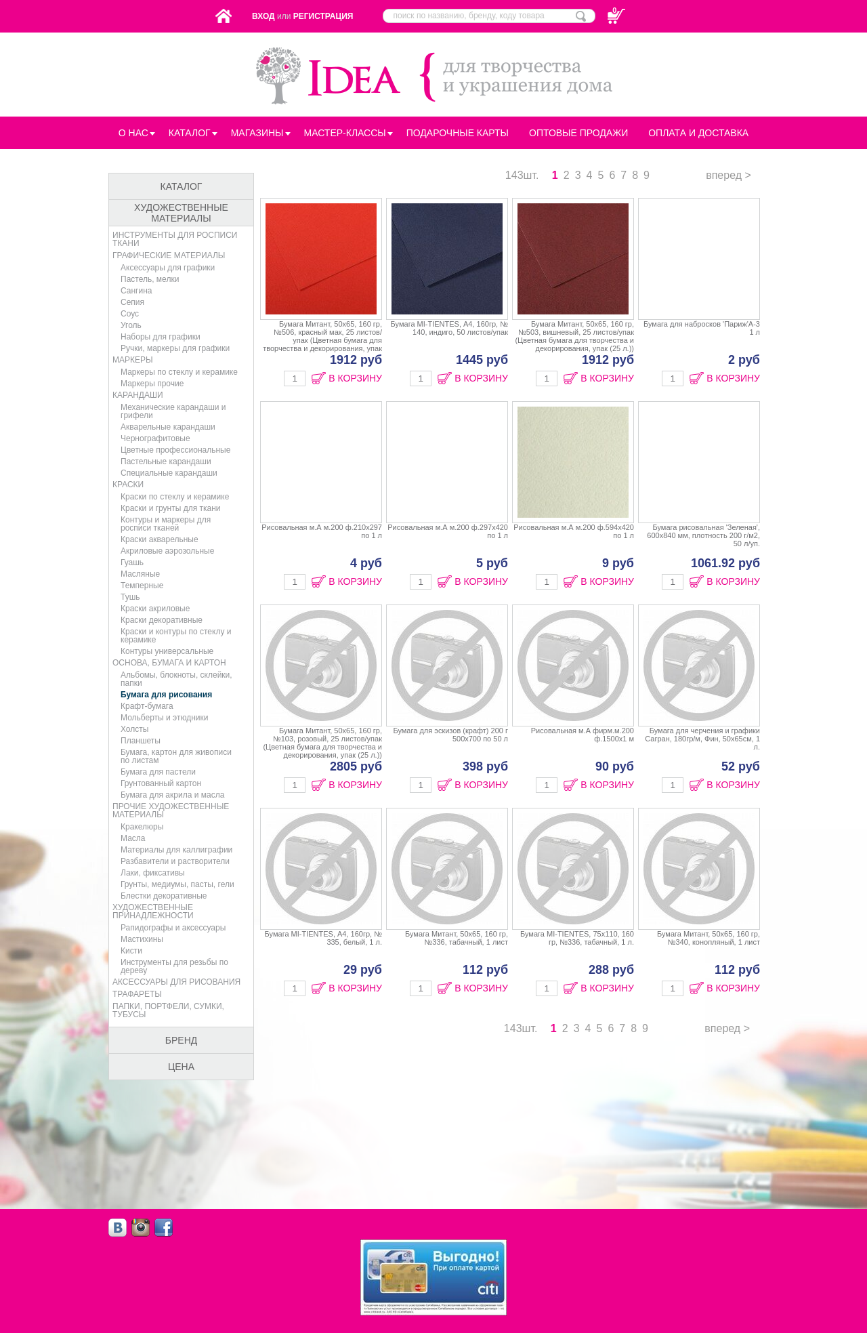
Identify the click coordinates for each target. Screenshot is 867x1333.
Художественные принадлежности (153, 911)
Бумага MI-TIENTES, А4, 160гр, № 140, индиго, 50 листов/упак (447, 344)
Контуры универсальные (167, 651)
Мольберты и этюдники (165, 717)
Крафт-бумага (147, 706)
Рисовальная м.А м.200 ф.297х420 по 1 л (447, 547)
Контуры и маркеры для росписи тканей (166, 524)
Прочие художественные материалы (170, 810)
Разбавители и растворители (175, 861)
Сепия (132, 302)
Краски (128, 484)
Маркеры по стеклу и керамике (179, 372)
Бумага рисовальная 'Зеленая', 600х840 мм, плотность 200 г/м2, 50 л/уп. (699, 547)
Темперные (142, 585)
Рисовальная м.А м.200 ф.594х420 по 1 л (573, 547)
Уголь (131, 325)
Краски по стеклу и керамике (175, 496)
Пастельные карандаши (166, 461)
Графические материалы (168, 255)
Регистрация (323, 16)
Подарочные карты (457, 132)
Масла (133, 838)
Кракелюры (142, 827)
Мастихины (142, 939)
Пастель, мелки (150, 279)
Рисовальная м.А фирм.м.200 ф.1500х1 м (573, 750)
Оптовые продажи (578, 132)
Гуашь (132, 562)
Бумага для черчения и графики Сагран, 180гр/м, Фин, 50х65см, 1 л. (699, 750)
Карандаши (137, 395)
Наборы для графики (160, 337)
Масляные (140, 574)
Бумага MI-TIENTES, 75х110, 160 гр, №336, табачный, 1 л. (573, 954)
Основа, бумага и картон (169, 663)
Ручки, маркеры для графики (175, 348)
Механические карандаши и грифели (173, 411)
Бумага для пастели (158, 772)
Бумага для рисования (166, 694)
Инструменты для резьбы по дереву (174, 966)
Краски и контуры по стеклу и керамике (176, 635)
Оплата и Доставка (698, 132)
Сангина (136, 290)
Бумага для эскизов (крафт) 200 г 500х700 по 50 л (447, 750)
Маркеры (132, 360)
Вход (263, 16)
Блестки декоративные (164, 896)
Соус (130, 314)
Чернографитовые (155, 438)
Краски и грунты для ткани (171, 508)
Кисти (131, 951)
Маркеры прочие (152, 383)
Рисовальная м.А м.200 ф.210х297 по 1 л (321, 547)
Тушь (130, 597)
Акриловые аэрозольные (167, 551)
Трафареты (137, 994)
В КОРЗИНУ (355, 378)
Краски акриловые (155, 608)
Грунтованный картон (161, 783)
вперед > (728, 175)
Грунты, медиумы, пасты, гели (177, 884)
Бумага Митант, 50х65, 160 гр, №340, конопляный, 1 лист (699, 954)
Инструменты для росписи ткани (175, 239)
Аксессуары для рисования (176, 982)
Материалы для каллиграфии (176, 850)
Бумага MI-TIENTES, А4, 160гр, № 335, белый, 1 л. (321, 954)
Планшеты (141, 740)
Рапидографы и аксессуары (173, 927)
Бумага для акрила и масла (172, 795)
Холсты (134, 729)
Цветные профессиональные (175, 450)
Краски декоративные (162, 620)
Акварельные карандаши (168, 427)
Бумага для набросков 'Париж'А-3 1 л (699, 344)
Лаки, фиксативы (153, 873)
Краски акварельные (159, 539)
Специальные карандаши (169, 473)
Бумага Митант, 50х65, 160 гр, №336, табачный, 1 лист (447, 954)
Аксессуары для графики (168, 267)
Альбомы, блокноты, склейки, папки (176, 679)
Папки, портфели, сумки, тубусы (168, 1010)
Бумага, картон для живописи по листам (176, 756)
